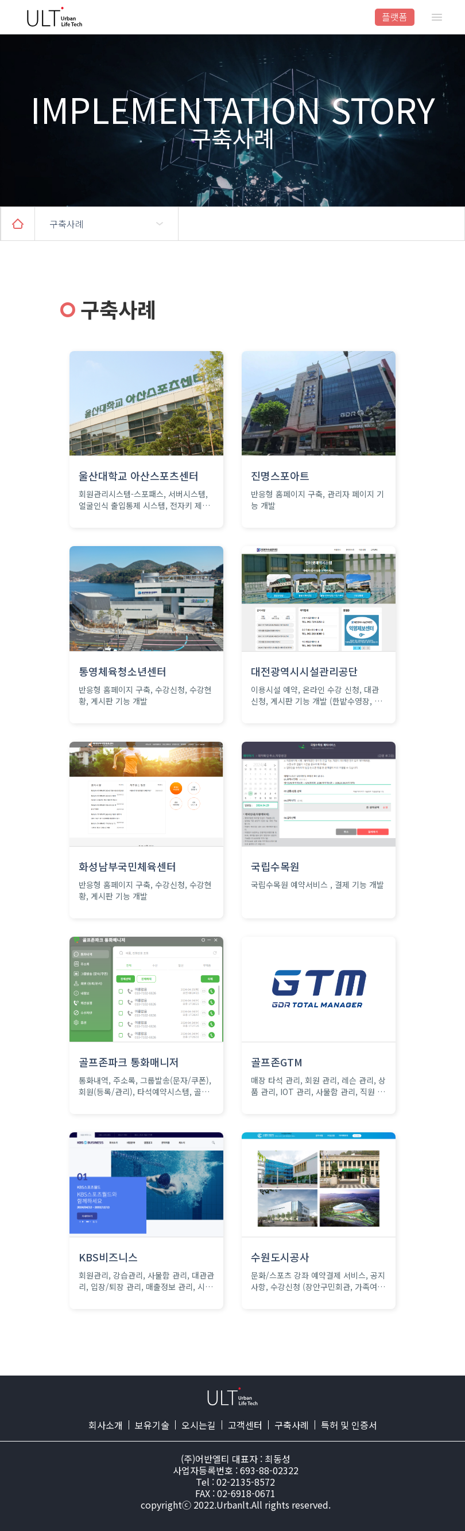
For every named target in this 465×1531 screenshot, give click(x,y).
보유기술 (152, 1424)
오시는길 (198, 1424)
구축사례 (291, 1424)
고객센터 (245, 1424)
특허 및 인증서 (349, 1424)
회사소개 (105, 1424)
